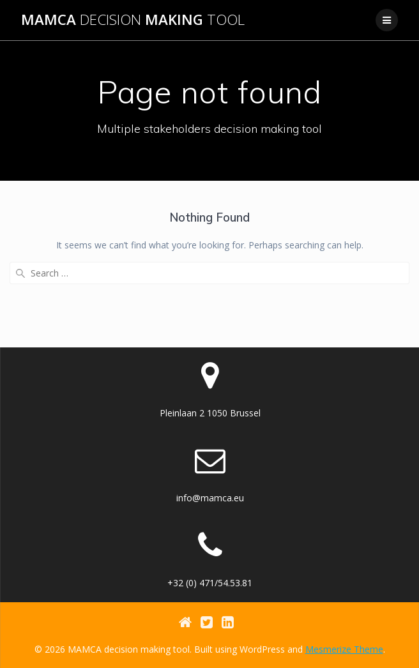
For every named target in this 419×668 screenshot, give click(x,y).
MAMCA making (133, 20)
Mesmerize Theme (344, 649)
